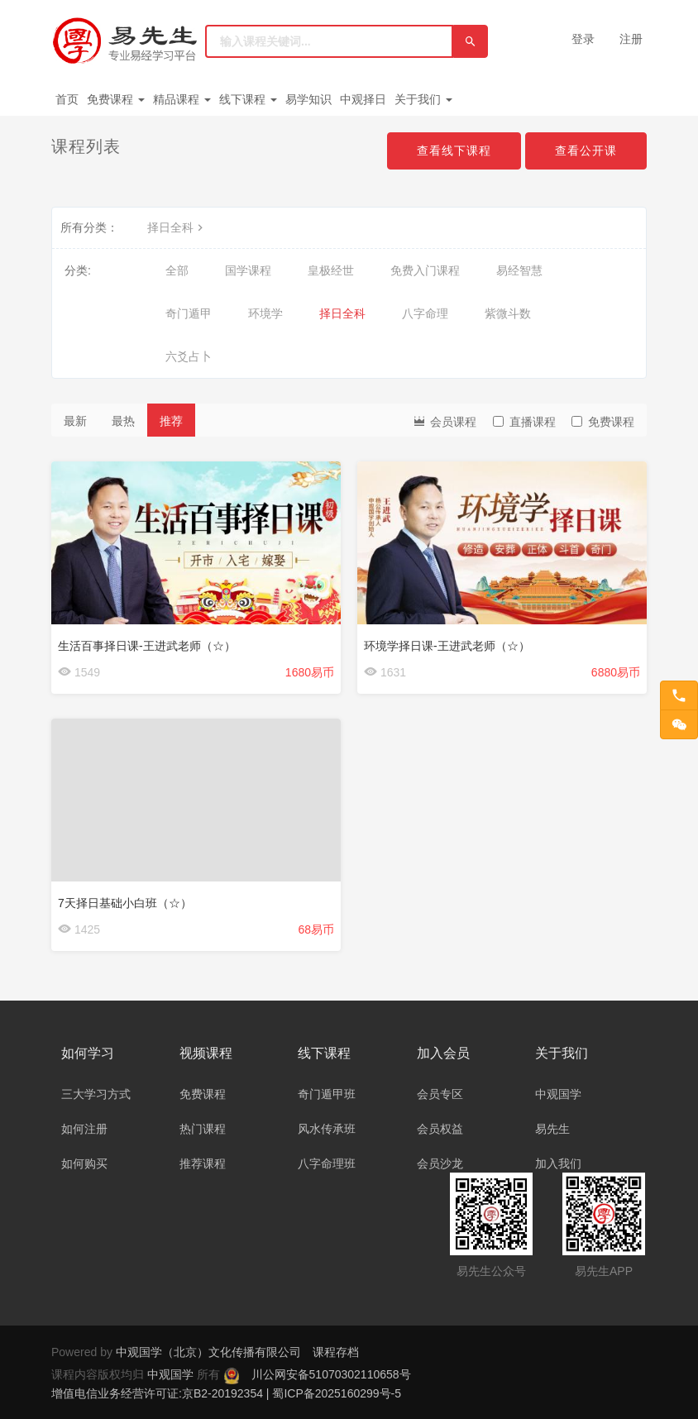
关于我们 (423, 99)
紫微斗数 (508, 313)
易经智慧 (519, 270)
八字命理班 (327, 1163)
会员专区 (440, 1094)
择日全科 (177, 227)
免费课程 (116, 99)
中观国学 (558, 1094)
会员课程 (444, 420)
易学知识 (308, 99)
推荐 (171, 421)
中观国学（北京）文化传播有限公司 (208, 1352)
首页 (67, 99)
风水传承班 (327, 1128)
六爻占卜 (188, 356)
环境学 (265, 313)
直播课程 (524, 421)
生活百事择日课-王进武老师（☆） (147, 645)
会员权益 (440, 1128)
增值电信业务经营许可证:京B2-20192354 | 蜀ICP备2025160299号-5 (226, 1393)
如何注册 (84, 1128)
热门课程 (202, 1128)
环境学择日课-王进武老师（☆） (447, 645)
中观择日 (363, 99)
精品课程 (182, 99)
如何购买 (84, 1163)
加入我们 (558, 1163)
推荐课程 (202, 1163)
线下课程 (248, 99)
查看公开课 (586, 150)
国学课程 (248, 270)
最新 (75, 421)
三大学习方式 (96, 1094)
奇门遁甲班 (327, 1094)
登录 (583, 38)
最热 (123, 421)
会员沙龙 (440, 1163)
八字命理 (425, 313)
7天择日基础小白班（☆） (125, 903)
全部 (177, 270)
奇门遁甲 (188, 313)
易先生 (552, 1128)
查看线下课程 (454, 150)
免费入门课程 (425, 270)
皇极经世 (331, 270)
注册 (631, 38)
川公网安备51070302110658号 (331, 1374)
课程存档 (336, 1352)
